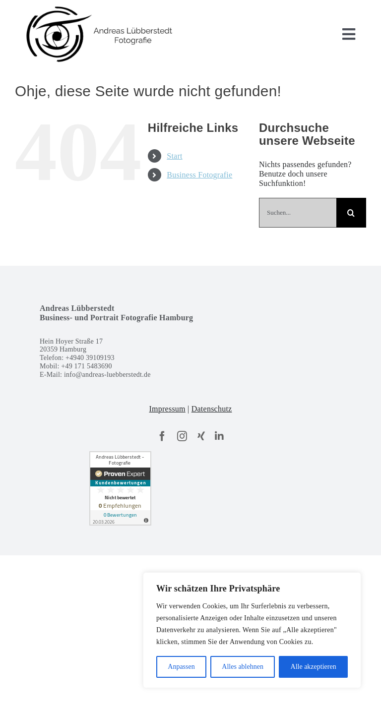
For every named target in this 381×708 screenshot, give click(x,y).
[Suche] (351, 213)
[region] (252, 630)
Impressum (167, 409)
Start (174, 156)
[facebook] (162, 436)
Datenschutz (211, 409)
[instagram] (182, 436)
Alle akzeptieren (313, 666)
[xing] (201, 436)
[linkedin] (219, 436)
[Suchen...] (297, 213)
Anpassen (181, 666)
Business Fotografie (199, 175)
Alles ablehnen (242, 666)
